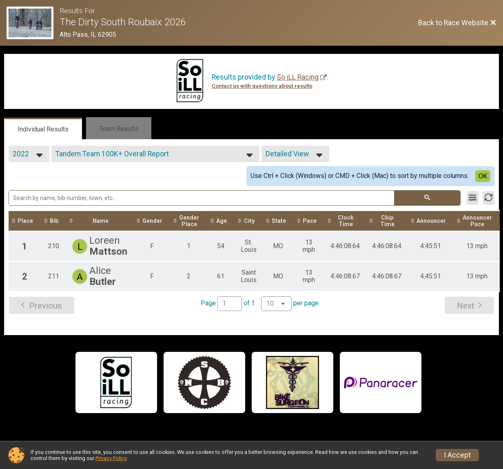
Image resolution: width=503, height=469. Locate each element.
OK (483, 176)
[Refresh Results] (488, 198)
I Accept (457, 455)
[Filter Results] (473, 198)
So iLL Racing (298, 77)
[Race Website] (33, 23)
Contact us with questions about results (262, 86)
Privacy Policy (110, 458)
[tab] (43, 129)
